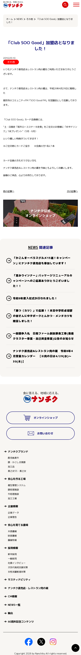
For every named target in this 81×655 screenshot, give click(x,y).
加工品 (11, 466)
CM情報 (12, 596)
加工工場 (12, 498)
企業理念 (12, 517)
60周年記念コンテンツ (21, 621)
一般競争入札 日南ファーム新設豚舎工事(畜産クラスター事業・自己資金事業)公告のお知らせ (43, 336)
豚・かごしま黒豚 (17, 462)
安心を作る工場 (17, 479)
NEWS (20, 19)
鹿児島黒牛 (13, 457)
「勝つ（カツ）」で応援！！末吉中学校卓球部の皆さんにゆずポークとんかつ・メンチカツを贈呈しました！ (42, 316)
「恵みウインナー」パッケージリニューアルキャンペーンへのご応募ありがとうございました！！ (42, 281)
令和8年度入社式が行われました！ (35, 298)
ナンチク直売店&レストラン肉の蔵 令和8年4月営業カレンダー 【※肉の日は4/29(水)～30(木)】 (43, 356)
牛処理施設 (13, 494)
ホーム (9, 19)
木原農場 (12, 531)
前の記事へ (8, 191)
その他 (29, 19)
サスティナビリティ (19, 579)
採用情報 (13, 548)
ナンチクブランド (18, 451)
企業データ (13, 512)
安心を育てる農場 (18, 525)
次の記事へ (72, 191)
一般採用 (12, 558)
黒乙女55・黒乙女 (17, 470)
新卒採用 (12, 554)
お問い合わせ (40, 433)
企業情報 (13, 506)
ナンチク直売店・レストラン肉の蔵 (28, 588)
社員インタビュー (17, 562)
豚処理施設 (13, 489)
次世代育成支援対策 (18, 567)
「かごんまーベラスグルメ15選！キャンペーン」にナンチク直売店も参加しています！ (42, 260)
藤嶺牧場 (12, 540)
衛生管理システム (17, 485)
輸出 (10, 613)
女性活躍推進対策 (17, 571)
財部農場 (12, 535)
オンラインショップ (40, 418)
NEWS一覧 (14, 605)
